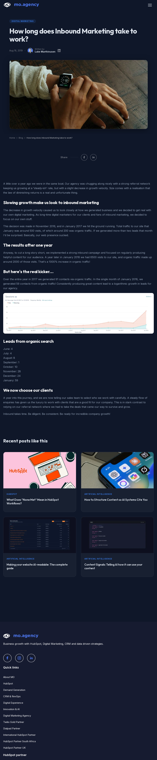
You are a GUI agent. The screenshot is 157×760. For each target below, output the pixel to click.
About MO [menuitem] (8, 677)
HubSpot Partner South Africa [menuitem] (19, 741)
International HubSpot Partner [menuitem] (19, 734)
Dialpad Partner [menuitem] (11, 728)
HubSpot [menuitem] (8, 683)
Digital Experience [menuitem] (13, 702)
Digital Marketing (23, 21)
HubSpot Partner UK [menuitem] (14, 747)
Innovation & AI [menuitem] (11, 709)
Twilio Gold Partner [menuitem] (13, 722)
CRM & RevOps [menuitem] (12, 696)
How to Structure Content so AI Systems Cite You (115, 499)
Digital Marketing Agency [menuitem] (17, 715)
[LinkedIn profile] (59, 50)
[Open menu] (150, 5)
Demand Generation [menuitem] (14, 689)
